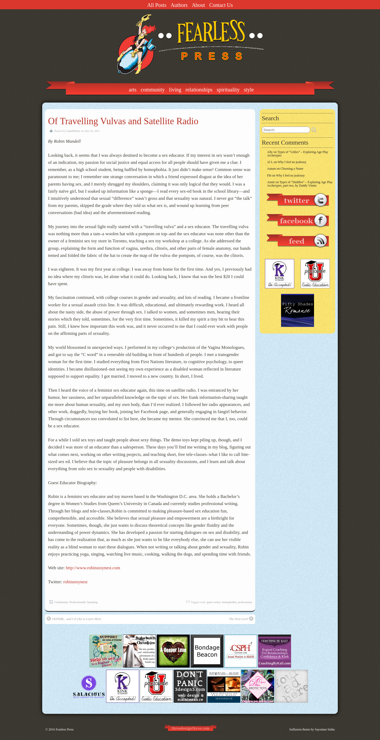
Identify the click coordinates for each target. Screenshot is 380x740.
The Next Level (241, 618)
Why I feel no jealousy (292, 162)
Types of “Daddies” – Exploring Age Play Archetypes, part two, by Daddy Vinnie (299, 183)
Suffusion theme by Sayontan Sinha (312, 729)
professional (245, 602)
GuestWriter (73, 130)
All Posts (157, 5)
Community (153, 89)
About (198, 5)
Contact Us (221, 5)
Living (175, 89)
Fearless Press (65, 729)
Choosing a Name (292, 168)
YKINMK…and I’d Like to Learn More (74, 618)
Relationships (199, 89)
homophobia (229, 602)
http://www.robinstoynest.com (93, 567)
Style (249, 89)
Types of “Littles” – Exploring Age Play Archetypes (297, 153)
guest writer (213, 602)
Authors (178, 5)
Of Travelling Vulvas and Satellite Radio (123, 121)
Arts (132, 89)
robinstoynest (75, 581)
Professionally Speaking (83, 602)
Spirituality (228, 89)
